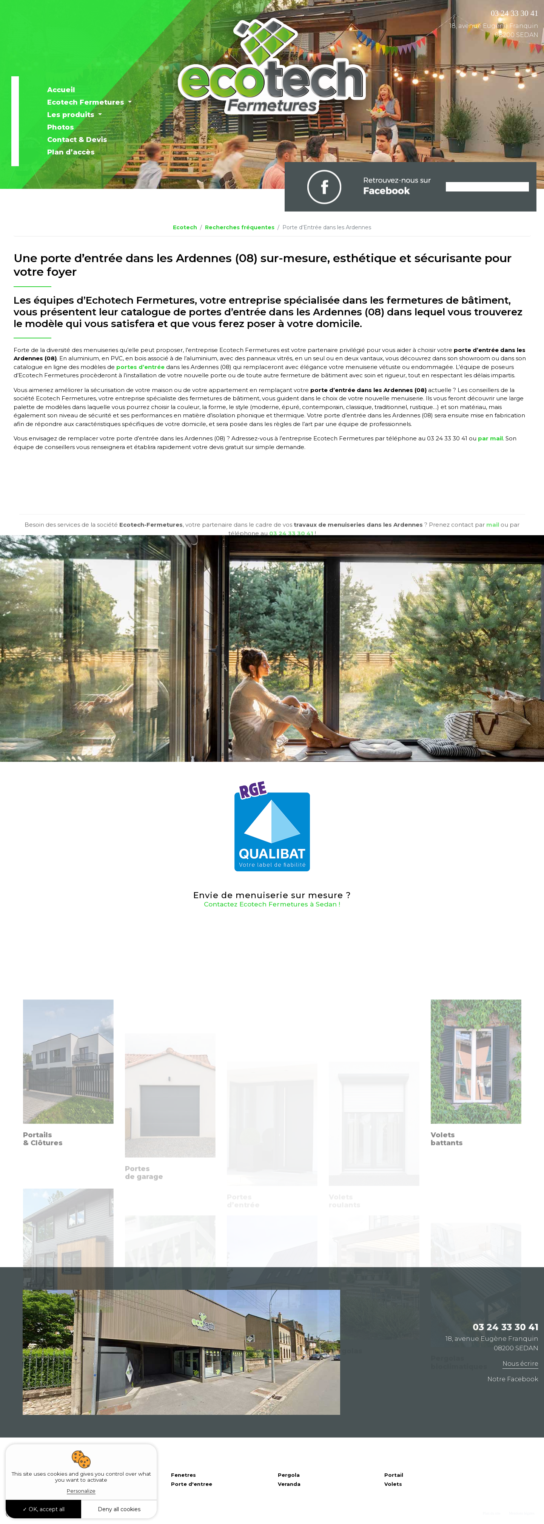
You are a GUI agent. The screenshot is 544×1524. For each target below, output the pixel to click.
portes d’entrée (140, 367)
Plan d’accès (71, 152)
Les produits (71, 115)
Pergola (289, 1475)
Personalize (81, 1491)
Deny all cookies (119, 1509)
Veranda (289, 1484)
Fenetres (183, 1475)
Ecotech (185, 227)
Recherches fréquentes (239, 227)
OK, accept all (44, 1509)
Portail (393, 1475)
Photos (60, 127)
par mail (490, 438)
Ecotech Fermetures (86, 102)
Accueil (61, 90)
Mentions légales (522, 1513)
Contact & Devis (77, 140)
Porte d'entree (191, 1484)
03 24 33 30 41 (514, 13)
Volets (393, 1484)
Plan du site (492, 1513)
